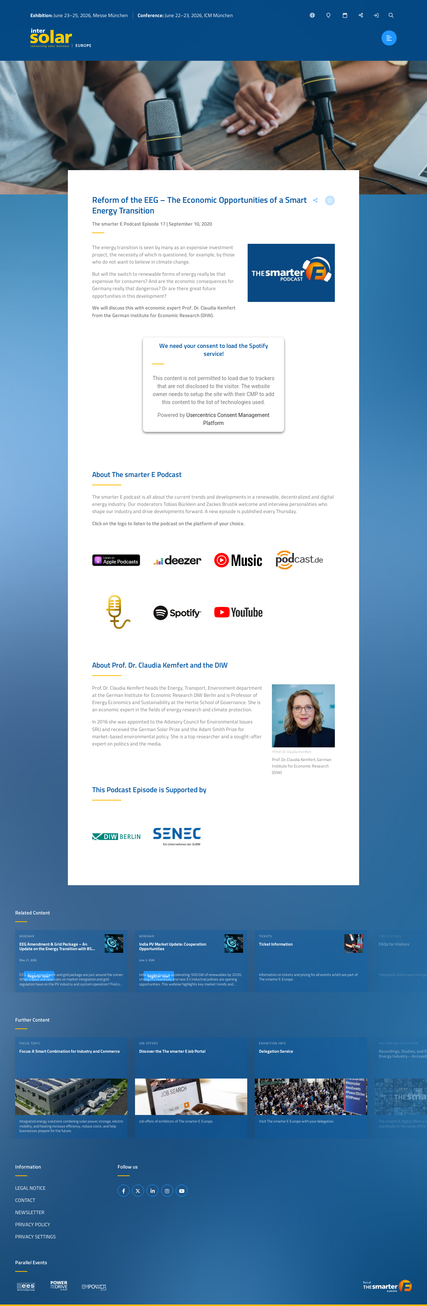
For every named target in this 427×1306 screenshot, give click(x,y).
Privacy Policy (32, 1224)
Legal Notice (30, 1188)
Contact (25, 1200)
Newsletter (29, 1212)
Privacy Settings (35, 1236)
